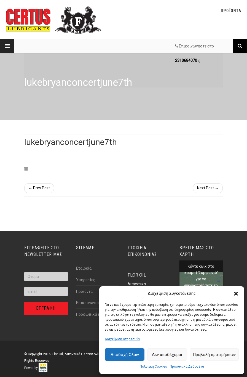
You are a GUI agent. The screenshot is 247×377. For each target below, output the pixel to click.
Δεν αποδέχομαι (167, 354)
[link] (43, 368)
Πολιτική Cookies (153, 366)
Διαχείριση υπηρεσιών (122, 339)
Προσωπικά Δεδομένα (187, 366)
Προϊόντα (84, 291)
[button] (236, 293)
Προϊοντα (231, 11)
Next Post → (208, 188)
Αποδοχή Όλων (125, 354)
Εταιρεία (84, 268)
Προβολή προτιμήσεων (214, 354)
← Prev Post (39, 188)
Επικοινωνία (87, 303)
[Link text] (240, 46)
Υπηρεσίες (85, 280)
